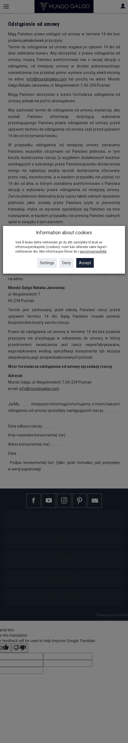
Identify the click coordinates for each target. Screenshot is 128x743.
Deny (66, 263)
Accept (85, 263)
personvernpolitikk (93, 251)
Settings (47, 263)
